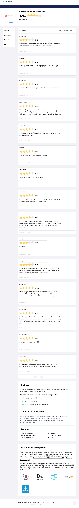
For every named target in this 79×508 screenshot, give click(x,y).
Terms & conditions (49, 502)
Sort (60, 30)
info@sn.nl (53, 433)
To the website (9, 22)
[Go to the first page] (35, 377)
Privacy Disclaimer (23, 502)
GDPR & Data (33, 502)
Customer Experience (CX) (41, 458)
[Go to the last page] (59, 377)
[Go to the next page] (53, 377)
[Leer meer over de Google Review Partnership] (69, 477)
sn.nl (51, 438)
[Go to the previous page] (41, 377)
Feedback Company (40, 504)
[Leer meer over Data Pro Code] (25, 477)
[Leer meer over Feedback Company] (54, 477)
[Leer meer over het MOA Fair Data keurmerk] (40, 477)
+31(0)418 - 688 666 (55, 435)
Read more (22, 227)
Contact (40, 502)
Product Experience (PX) (56, 458)
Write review (31, 19)
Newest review (69, 30)
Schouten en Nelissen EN (32, 11)
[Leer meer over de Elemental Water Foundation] (25, 489)
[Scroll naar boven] (74, 503)
